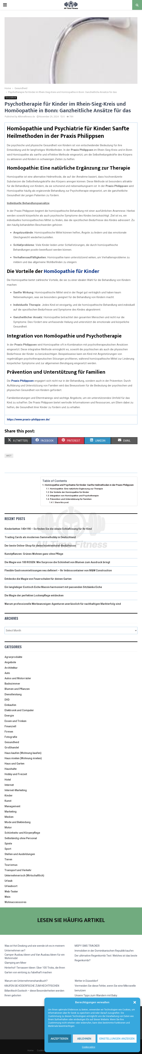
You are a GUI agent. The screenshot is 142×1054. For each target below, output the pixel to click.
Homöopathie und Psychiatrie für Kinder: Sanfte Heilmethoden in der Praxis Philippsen (89, 485)
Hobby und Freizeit (16, 774)
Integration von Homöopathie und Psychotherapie (74, 495)
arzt (8, 456)
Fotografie (11, 736)
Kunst (8, 800)
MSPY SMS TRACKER (87, 945)
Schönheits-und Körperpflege (22, 832)
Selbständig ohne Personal (21, 838)
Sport (8, 848)
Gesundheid (10, 98)
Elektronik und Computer (19, 710)
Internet (9, 784)
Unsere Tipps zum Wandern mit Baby (96, 995)
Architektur (11, 667)
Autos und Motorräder (18, 678)
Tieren (8, 859)
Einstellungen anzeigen (117, 1038)
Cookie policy (88, 1047)
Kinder (9, 795)
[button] (135, 1002)
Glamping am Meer (15, 962)
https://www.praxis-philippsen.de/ (28, 419)
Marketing (11, 811)
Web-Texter (11, 891)
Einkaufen (10, 705)
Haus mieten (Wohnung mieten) (23, 758)
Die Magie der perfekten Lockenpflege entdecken (34, 595)
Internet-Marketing (16, 790)
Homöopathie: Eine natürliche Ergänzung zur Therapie (76, 488)
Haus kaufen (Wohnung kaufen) (23, 753)
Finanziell (10, 726)
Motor (8, 827)
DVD (7, 699)
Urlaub (8, 880)
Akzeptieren (59, 1038)
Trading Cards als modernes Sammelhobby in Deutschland (40, 537)
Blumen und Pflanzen (17, 688)
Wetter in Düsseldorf (86, 980)
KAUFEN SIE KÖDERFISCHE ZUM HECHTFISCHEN (32, 985)
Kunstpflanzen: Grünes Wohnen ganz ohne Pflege (34, 553)
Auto (7, 673)
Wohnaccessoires (15, 902)
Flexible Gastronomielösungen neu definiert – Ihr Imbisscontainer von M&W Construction (58, 570)
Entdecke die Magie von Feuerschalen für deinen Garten (38, 578)
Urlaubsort (11, 886)
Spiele (8, 843)
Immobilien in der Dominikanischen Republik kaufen (104, 950)
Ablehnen (84, 1038)
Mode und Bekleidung (18, 822)
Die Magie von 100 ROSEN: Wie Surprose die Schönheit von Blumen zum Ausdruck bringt (57, 562)
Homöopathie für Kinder (71, 271)
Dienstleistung (13, 694)
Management (12, 806)
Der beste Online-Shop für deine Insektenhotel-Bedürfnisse (40, 545)
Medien (9, 816)
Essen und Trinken (15, 721)
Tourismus (11, 864)
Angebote (10, 662)
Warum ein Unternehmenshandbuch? (26, 980)
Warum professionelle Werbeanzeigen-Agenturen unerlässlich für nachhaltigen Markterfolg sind (63, 603)
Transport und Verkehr (18, 870)
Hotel (8, 779)
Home (30, 1050)
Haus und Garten (14, 763)
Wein (7, 896)
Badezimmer (12, 683)
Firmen (9, 731)
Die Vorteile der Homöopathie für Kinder (69, 492)
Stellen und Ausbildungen (20, 854)
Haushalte (11, 768)
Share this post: (62, 502)
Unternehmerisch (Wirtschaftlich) (24, 875)
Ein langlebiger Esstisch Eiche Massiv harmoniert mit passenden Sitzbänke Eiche (53, 587)
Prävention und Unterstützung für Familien (71, 499)
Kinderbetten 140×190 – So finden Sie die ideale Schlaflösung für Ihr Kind (48, 528)
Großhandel (12, 747)
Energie (9, 715)
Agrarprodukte (13, 657)
